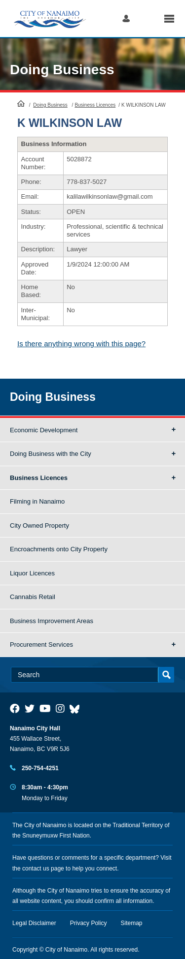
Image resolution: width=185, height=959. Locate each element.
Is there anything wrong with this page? (81, 343)
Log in (126, 18)
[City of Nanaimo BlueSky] (77, 709)
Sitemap (132, 923)
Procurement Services (41, 644)
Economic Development (43, 430)
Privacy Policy (88, 923)
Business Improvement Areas (51, 621)
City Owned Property (39, 525)
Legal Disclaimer (34, 923)
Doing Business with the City (50, 453)
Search (146, 18)
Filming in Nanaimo (37, 501)
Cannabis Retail (32, 596)
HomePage (21, 103)
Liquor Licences (32, 573)
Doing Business (62, 69)
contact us (35, 868)
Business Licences (94, 105)
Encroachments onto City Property (59, 549)
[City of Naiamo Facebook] (15, 709)
